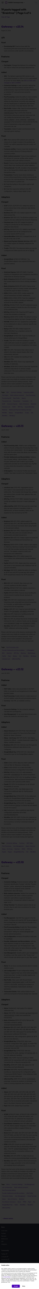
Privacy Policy (6, 1277)
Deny (23, 1286)
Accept (16, 1286)
